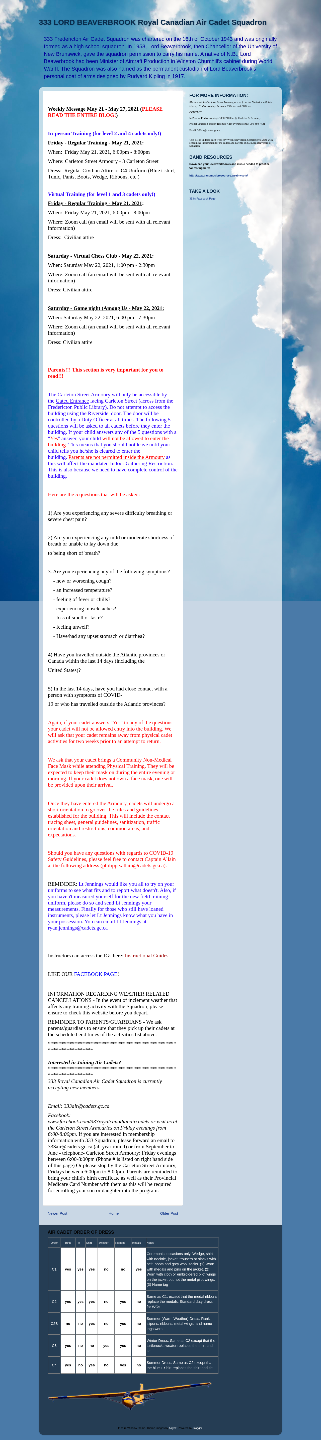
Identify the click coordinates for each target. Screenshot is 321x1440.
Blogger (197, 1427)
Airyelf (172, 1427)
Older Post (169, 1213)
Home (114, 1213)
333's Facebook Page (202, 198)
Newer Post (57, 1213)
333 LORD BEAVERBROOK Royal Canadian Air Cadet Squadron (153, 22)
